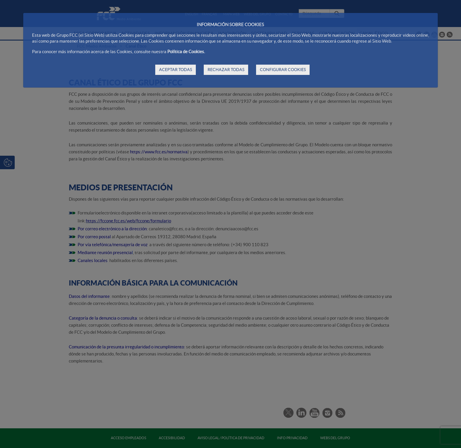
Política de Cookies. (186, 51)
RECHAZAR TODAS (226, 69)
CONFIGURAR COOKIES (283, 69)
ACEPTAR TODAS (175, 69)
